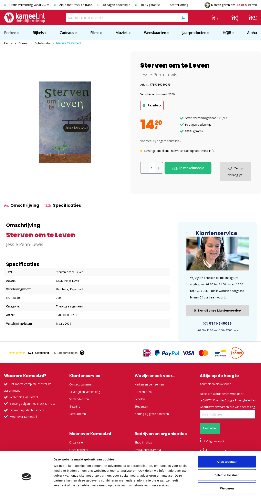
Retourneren (77, 414)
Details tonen (220, 488)
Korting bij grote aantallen (152, 414)
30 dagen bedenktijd (114, 5)
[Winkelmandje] (253, 17)
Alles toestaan (227, 442)
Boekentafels (143, 392)
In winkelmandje (188, 168)
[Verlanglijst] (234, 17)
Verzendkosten (79, 399)
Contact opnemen (81, 384)
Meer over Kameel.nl (23, 417)
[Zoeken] (183, 17)
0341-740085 (217, 323)
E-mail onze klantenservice (217, 310)
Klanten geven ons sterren (231, 5)
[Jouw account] (215, 17)
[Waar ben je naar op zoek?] (122, 17)
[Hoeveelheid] (152, 168)
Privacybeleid (243, 400)
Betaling (74, 406)
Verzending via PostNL (24, 397)
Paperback (154, 105)
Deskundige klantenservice (27, 410)
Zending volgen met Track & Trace (32, 404)
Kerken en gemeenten (149, 384)
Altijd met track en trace (73, 5)
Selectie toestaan (227, 456)
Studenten (141, 406)
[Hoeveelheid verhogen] (159, 168)
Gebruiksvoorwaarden (214, 407)
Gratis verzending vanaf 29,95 (27, 5)
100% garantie (148, 5)
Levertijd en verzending (84, 392)
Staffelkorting (176, 5)
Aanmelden (209, 428)
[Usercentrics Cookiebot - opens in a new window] (26, 488)
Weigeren (227, 469)
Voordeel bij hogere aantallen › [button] (160, 141)
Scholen (140, 399)
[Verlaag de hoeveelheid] (144, 168)
